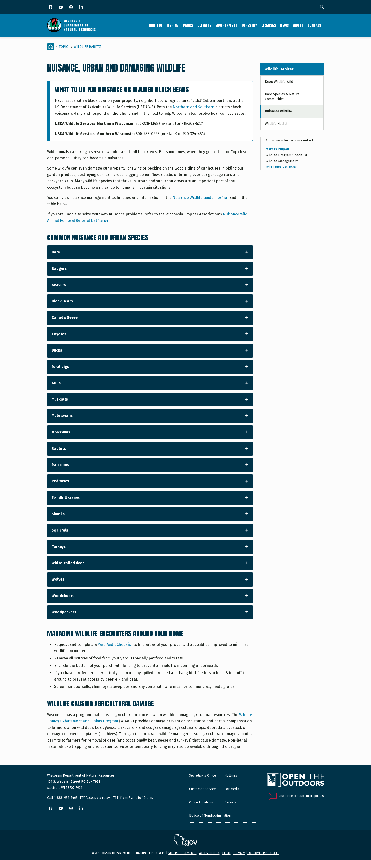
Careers (230, 802)
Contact (315, 25)
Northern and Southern (193, 107)
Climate (204, 25)
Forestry (249, 25)
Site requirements (182, 853)
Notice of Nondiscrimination (210, 816)
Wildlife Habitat (87, 47)
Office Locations (201, 802)
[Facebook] (51, 7)
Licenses (268, 25)
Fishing (173, 25)
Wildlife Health (276, 124)
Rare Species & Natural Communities (282, 96)
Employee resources (263, 853)
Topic (63, 47)
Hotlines (231, 775)
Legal (226, 853)
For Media (232, 789)
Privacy (239, 853)
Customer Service (202, 789)
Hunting (155, 25)
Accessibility (209, 853)
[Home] (50, 46)
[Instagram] (71, 7)
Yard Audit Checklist (115, 644)
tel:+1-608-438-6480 (281, 167)
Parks (188, 25)
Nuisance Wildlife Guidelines (200, 197)
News (284, 25)
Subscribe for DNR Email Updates (301, 796)
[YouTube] (61, 7)
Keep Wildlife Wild (279, 82)
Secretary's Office (202, 775)
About (298, 25)
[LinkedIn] (81, 7)
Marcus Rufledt (277, 149)
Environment (226, 25)
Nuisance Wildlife (278, 111)
